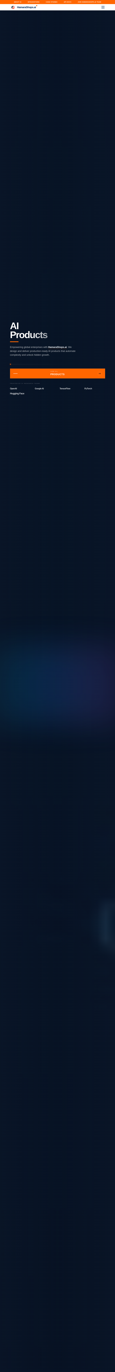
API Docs (67, 2)
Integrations (33, 2)
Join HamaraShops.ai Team (89, 2)
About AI (17, 2)
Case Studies (51, 2)
